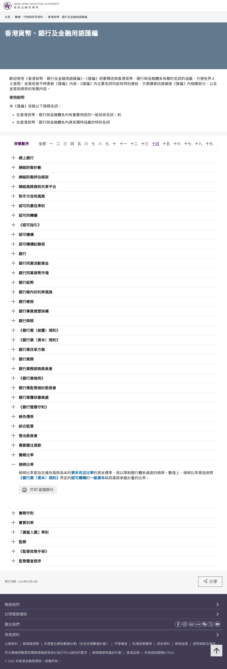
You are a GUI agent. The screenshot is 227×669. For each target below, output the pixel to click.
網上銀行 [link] (26, 158)
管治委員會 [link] (28, 436)
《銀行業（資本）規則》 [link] (39, 340)
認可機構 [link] (26, 235)
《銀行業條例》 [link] (32, 378)
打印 (38, 489)
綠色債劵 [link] (26, 417)
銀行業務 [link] (26, 359)
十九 (209, 144)
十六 (177, 144)
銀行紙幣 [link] (26, 283)
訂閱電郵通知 (16, 614)
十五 (166, 144)
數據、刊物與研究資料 (29, 17)
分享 (210, 581)
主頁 (7, 17)
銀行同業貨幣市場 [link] (34, 273)
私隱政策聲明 (142, 644)
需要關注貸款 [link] (30, 445)
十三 (144, 144)
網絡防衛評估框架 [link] (34, 177)
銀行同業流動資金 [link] (34, 263)
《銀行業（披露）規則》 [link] (39, 331)
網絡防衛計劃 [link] (30, 168)
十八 (198, 144)
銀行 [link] (22, 254)
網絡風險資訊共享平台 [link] (37, 187)
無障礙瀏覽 (31, 644)
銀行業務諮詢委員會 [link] (35, 369)
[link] (211, 6)
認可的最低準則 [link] (32, 206)
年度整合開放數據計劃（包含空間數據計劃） (76, 644)
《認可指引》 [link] (30, 225)
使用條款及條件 (204, 644)
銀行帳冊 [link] (26, 302)
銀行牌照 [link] (26, 321)
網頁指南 (181, 644)
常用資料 (12, 635)
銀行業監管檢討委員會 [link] (37, 388)
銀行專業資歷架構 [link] (34, 311)
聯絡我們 (12, 605)
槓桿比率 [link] (26, 465)
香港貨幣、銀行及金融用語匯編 (67, 17)
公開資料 (11, 644)
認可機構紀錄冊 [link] (32, 244)
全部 (42, 144)
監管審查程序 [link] (30, 561)
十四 (155, 144)
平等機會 (120, 644)
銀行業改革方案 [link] (32, 350)
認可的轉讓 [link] (28, 216)
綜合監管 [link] (26, 426)
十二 (134, 144)
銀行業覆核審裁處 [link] (34, 398)
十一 (123, 144)
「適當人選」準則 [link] (34, 532)
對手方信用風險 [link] (32, 196)
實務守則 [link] (26, 513)
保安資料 (163, 644)
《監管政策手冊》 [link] (34, 552)
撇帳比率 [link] (26, 455)
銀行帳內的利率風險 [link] (35, 292)
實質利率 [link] (26, 523)
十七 (187, 144)
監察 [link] (22, 542)
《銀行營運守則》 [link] (34, 407)
